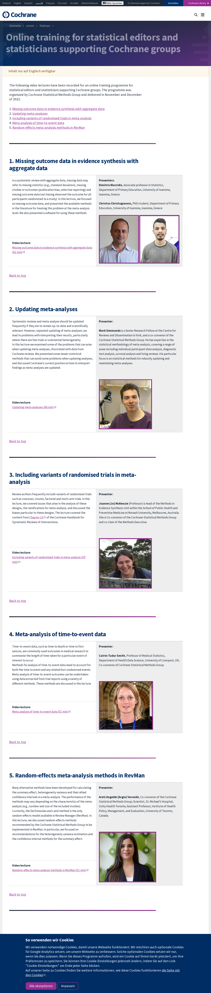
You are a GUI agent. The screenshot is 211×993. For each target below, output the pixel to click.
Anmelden (173, 3)
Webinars (45, 25)
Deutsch (6, 3)
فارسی (39, 3)
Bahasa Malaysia (90, 3)
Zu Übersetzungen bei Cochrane (144, 3)
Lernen (30, 25)
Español (28, 3)
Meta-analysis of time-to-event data (38, 123)
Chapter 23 (36, 517)
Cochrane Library (197, 3)
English (17, 3)
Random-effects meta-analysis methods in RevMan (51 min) (49, 870)
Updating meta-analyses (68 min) (33, 407)
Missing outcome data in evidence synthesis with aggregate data (58, 109)
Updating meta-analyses (30, 113)
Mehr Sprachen (112, 3)
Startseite (15, 25)
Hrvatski (74, 3)
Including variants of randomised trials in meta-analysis (51, 118)
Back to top (17, 275)
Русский (62, 3)
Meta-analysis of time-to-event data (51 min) (40, 712)
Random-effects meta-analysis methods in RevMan (48, 127)
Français (50, 3)
